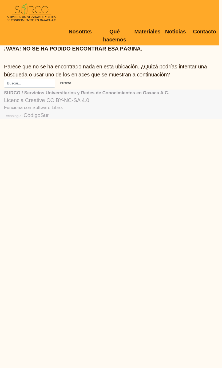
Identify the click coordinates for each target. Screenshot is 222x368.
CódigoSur (36, 115)
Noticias (175, 31)
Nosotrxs (80, 31)
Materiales (147, 31)
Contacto (204, 31)
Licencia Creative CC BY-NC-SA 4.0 (46, 100)
